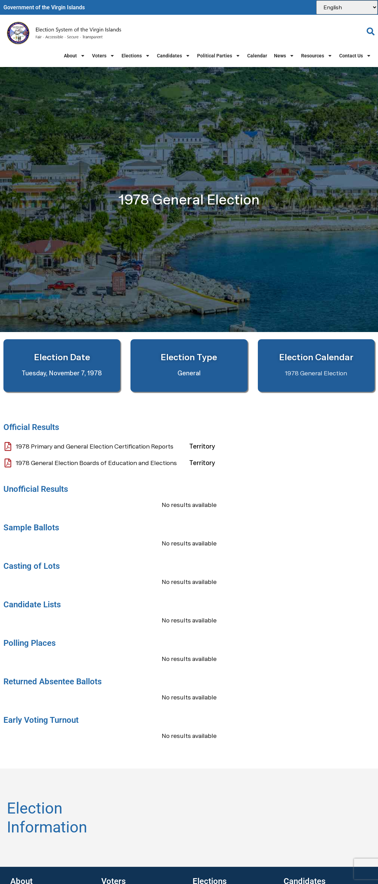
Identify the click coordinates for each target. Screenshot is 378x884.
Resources (316, 56)
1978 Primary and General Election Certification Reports (94, 446)
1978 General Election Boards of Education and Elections (96, 463)
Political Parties (218, 56)
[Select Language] (347, 7)
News (284, 56)
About (74, 56)
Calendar (257, 55)
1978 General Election (316, 373)
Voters (103, 56)
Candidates (173, 56)
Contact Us (355, 56)
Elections (136, 56)
